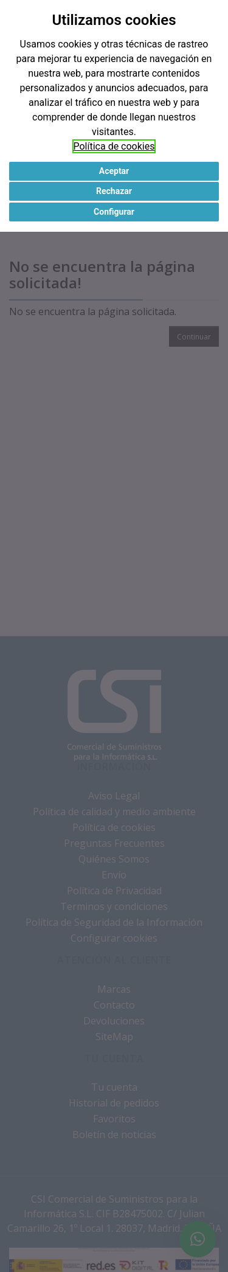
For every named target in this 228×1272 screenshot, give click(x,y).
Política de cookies (114, 146)
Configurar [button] (114, 212)
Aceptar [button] (114, 171)
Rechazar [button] (114, 191)
